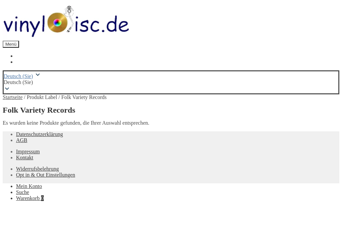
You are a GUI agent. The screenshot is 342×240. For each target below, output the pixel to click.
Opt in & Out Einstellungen (45, 175)
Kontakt (24, 157)
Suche (22, 192)
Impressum (28, 151)
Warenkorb (30, 198)
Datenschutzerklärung (39, 134)
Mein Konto (29, 186)
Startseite (13, 97)
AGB (21, 140)
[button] (171, 82)
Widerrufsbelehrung (37, 169)
